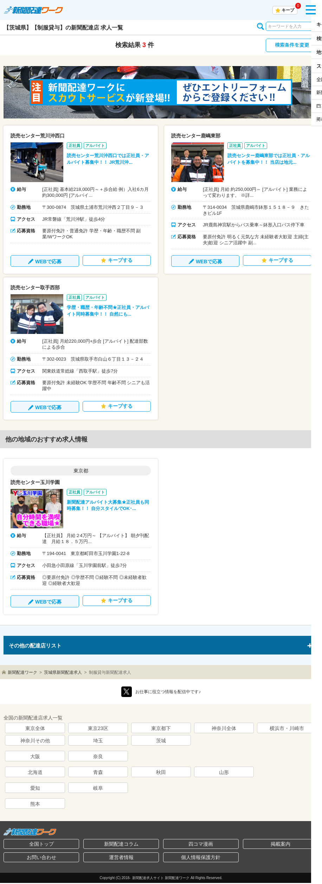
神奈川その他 (35, 741)
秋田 (161, 773)
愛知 (35, 789)
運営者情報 (121, 858)
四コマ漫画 (200, 845)
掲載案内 (280, 845)
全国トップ (41, 845)
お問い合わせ (41, 858)
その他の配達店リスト (37, 646)
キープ (288, 10)
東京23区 (98, 729)
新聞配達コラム (121, 845)
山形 (224, 773)
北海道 (35, 773)
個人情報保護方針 (200, 858)
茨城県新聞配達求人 (63, 673)
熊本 (35, 805)
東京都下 (161, 729)
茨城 (161, 741)
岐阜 (98, 789)
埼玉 (98, 741)
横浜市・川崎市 (287, 729)
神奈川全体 (224, 729)
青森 (98, 773)
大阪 (35, 757)
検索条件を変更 (292, 45)
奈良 (98, 757)
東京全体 (35, 729)
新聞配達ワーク (22, 673)
